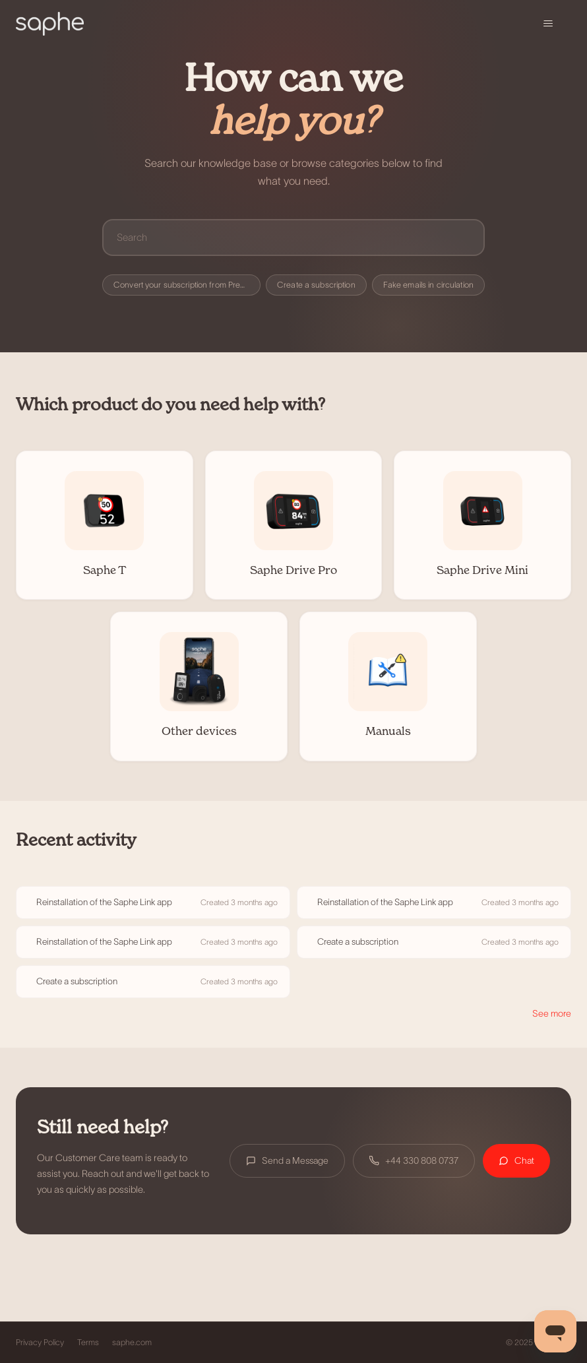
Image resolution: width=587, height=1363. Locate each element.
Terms (88, 1342)
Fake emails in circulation (428, 285)
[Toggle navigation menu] (547, 23)
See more (551, 1013)
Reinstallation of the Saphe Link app (104, 902)
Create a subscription (316, 285)
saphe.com (132, 1342)
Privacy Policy (40, 1342)
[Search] (293, 237)
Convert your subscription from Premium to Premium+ (187, 285)
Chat (516, 1160)
